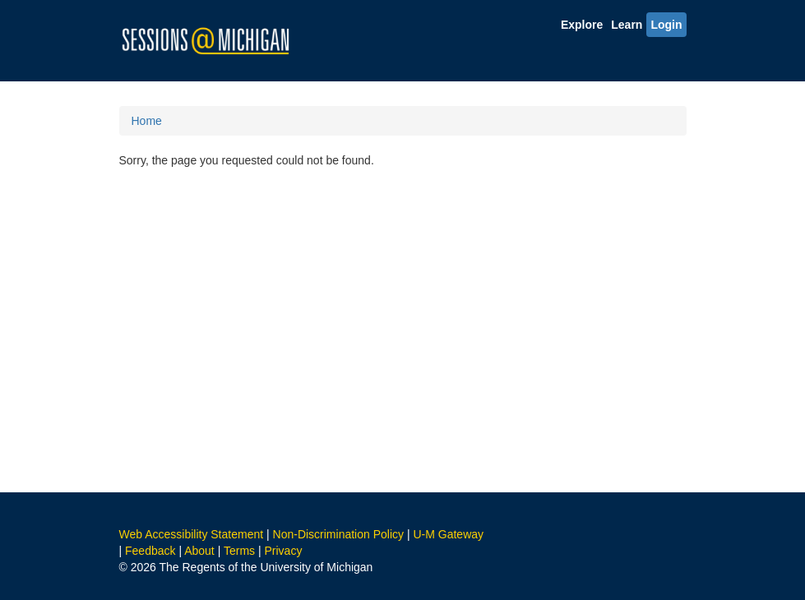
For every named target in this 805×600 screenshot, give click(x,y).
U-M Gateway (448, 534)
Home (147, 120)
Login (666, 24)
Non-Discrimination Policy (339, 534)
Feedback (150, 550)
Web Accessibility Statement (191, 534)
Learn (626, 24)
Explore (582, 24)
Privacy (283, 550)
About (199, 550)
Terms (239, 550)
